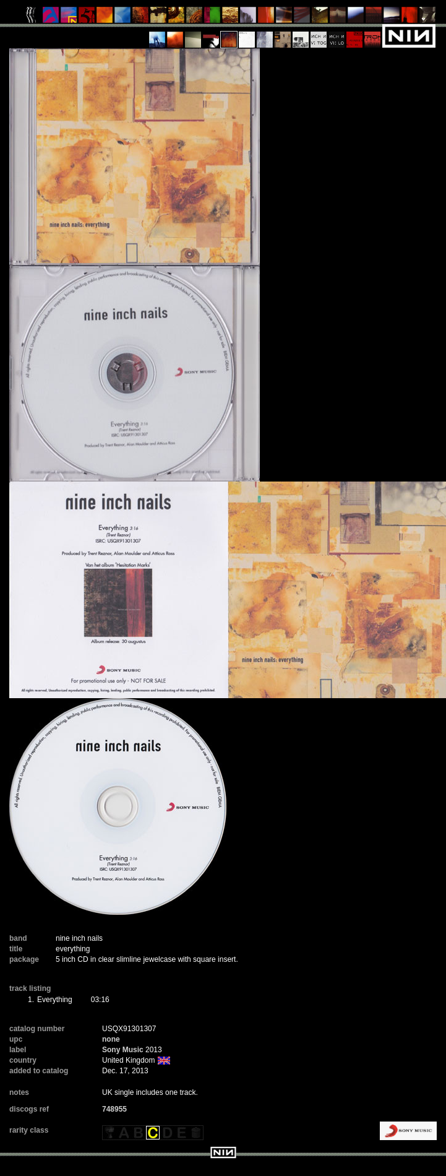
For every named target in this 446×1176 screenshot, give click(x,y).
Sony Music (123, 1049)
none (111, 1039)
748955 (114, 1109)
